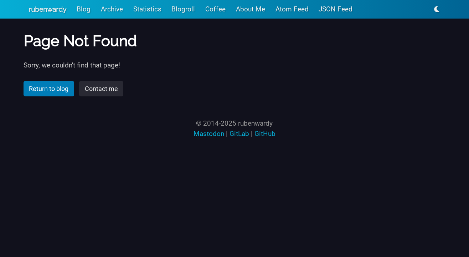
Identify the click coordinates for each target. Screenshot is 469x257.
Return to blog (48, 88)
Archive (112, 9)
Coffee (215, 9)
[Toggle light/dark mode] (436, 9)
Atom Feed (292, 9)
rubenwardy (47, 9)
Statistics (147, 9)
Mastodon (209, 134)
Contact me (101, 88)
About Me (250, 9)
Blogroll (183, 9)
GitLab (239, 134)
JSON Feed (335, 9)
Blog (84, 9)
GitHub (264, 134)
